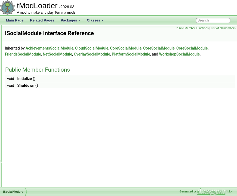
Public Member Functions (192, 28)
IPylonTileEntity (29, 55)
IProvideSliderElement (34, 49)
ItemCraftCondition (31, 163)
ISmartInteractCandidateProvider (42, 103)
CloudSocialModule (159, 56)
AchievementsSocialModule (117, 56)
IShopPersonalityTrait (33, 73)
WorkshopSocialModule (178, 68)
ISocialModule (28, 109)
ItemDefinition (28, 175)
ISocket (23, 115)
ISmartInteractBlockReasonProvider (44, 91)
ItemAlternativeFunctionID (37, 157)
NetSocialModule (191, 62)
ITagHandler (27, 145)
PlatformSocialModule (130, 68)
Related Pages (42, 20)
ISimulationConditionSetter (37, 85)
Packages (70, 20)
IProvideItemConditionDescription (42, 31)
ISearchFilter (27, 67)
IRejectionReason (31, 61)
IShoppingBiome (30, 79)
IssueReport (27, 121)
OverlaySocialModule (91, 68)
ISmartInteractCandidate (35, 97)
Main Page (14, 20)
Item (21, 151)
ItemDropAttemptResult (35, 181)
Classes (95, 20)
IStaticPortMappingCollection (39, 139)
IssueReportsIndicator (34, 127)
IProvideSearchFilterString (37, 43)
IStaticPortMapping (31, 133)
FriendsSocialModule (157, 62)
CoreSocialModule (194, 56)
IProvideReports (29, 37)
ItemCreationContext (33, 169)
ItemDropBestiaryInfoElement (39, 187)
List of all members (223, 28)
